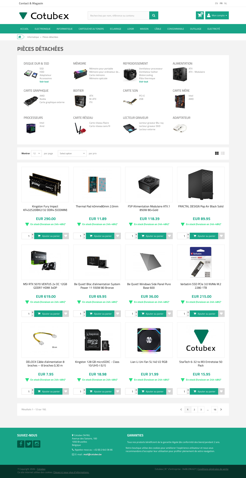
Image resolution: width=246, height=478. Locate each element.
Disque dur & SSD (36, 63)
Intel (191, 95)
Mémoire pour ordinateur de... (104, 72)
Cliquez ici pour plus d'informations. (71, 472)
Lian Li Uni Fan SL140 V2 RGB (148, 362)
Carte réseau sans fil (99, 126)
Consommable (175, 29)
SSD (42, 68)
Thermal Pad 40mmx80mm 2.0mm (97, 206)
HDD (42, 72)
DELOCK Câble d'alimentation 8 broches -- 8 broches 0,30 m (45, 364)
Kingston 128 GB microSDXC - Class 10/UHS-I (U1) (97, 364)
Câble (158, 29)
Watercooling (146, 75)
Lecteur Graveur (135, 117)
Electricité (213, 29)
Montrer (26, 153)
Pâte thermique (147, 78)
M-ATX (92, 99)
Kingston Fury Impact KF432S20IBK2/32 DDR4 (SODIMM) (45, 208)
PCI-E (142, 95)
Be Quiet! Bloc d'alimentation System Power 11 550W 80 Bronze (97, 286)
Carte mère (181, 90)
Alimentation (182, 63)
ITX (90, 102)
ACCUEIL (24, 29)
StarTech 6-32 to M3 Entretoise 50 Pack (200, 364)
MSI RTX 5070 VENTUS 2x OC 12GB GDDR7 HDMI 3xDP (45, 286)
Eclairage (115, 29)
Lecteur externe (147, 129)
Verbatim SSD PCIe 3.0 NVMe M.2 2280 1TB (200, 286)
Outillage (195, 29)
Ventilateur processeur (151, 68)
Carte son (130, 90)
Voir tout (44, 81)
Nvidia (43, 99)
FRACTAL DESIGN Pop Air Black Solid (200, 206)
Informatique (65, 29)
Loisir (130, 29)
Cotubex (41, 469)
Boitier (78, 90)
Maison (144, 29)
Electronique (42, 29)
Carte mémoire (97, 75)
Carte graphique (36, 90)
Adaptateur (45, 75)
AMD (42, 95)
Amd (42, 126)
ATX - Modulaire (197, 72)
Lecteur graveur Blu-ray (151, 123)
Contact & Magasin (31, 3)
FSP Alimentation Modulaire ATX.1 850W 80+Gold (149, 208)
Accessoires (46, 78)
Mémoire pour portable (101, 68)
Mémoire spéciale (98, 78)
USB (141, 99)
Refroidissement (135, 63)
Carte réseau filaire (99, 123)
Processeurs (33, 117)
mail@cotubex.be (93, 454)
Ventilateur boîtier (148, 72)
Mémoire (79, 63)
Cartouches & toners (91, 29)
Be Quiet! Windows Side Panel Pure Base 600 (149, 286)
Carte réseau (83, 117)
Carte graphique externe (52, 102)
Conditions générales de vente (213, 469)
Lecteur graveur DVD (149, 126)
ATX (190, 68)
